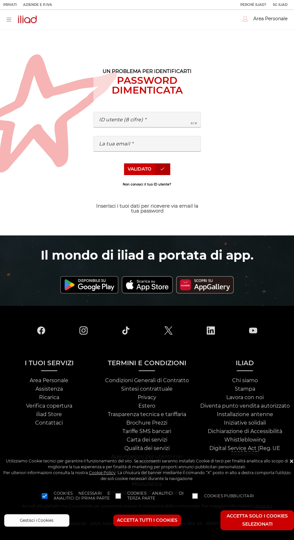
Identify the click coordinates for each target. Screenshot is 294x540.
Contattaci (49, 423)
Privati (10, 5)
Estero (146, 406)
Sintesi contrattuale (147, 389)
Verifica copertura (49, 406)
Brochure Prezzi (146, 423)
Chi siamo (245, 380)
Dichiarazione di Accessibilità (245, 431)
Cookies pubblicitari (229, 496)
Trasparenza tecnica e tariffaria (147, 414)
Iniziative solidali (245, 423)
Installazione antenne (245, 414)
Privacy (147, 397)
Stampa (245, 389)
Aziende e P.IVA (37, 5)
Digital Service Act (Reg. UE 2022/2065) (244, 451)
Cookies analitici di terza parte (155, 496)
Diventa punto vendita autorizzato (245, 406)
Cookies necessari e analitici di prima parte (82, 496)
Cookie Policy (102, 473)
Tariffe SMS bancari (146, 431)
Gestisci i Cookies (36, 520)
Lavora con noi (245, 397)
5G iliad (280, 5)
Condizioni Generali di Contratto (147, 380)
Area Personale (49, 380)
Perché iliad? (253, 5)
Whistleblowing (245, 439)
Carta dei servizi (147, 439)
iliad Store (49, 414)
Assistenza (49, 389)
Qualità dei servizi (147, 448)
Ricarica (49, 397)
